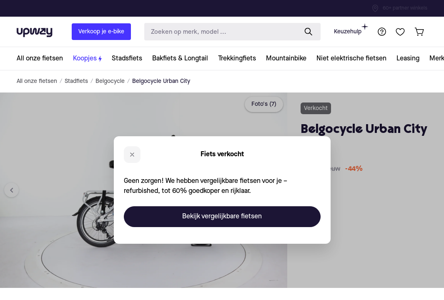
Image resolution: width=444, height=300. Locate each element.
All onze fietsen (37, 81)
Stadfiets (76, 81)
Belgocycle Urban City (161, 81)
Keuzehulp (351, 29)
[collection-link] (42, 58)
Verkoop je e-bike (101, 32)
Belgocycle (110, 81)
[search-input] (219, 32)
